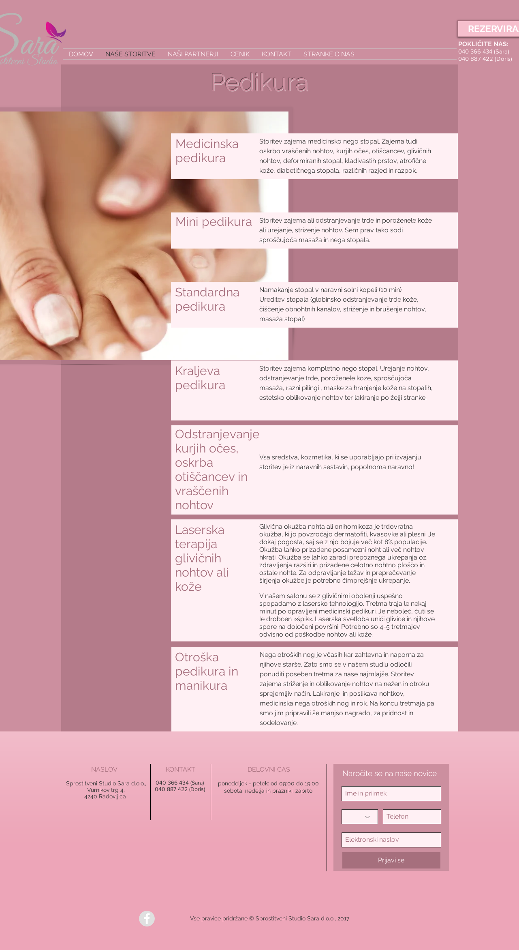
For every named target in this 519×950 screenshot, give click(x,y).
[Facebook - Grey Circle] (147, 918)
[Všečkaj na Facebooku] (174, 919)
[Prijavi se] (391, 860)
